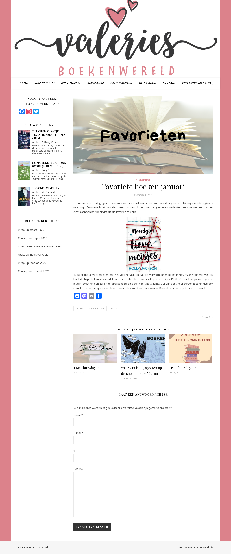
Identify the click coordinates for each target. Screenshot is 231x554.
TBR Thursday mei (87, 368)
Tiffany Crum (50, 142)
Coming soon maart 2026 (33, 271)
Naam (78, 415)
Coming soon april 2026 (32, 238)
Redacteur (95, 83)
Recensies (42, 83)
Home (24, 83)
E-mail (78, 433)
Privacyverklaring (197, 83)
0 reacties (207, 317)
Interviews (147, 83)
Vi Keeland (48, 192)
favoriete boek (96, 308)
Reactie (78, 469)
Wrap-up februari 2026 (32, 263)
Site (75, 451)
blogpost (143, 180)
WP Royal (43, 547)
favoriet (80, 308)
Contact (169, 83)
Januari (113, 308)
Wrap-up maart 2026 (31, 229)
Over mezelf (71, 83)
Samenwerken (121, 83)
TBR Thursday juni (183, 368)
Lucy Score (48, 170)
